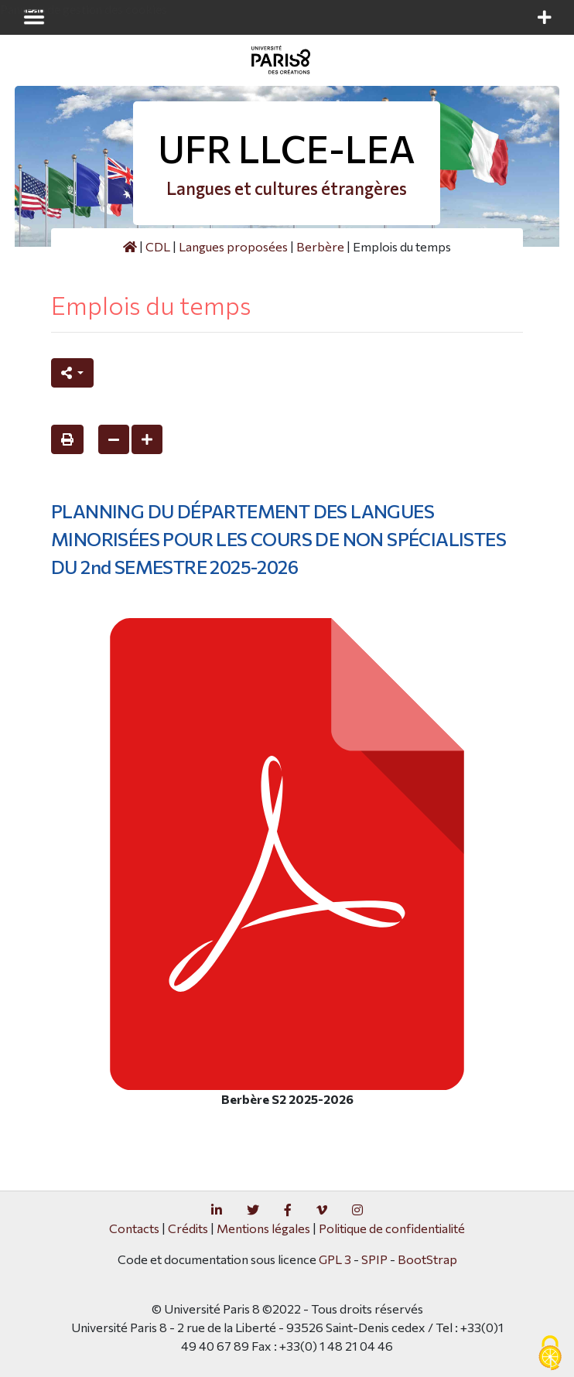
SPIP (374, 1259)
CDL (157, 246)
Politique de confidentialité (392, 1228)
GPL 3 (335, 1259)
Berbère (320, 246)
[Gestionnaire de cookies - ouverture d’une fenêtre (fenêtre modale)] (550, 1354)
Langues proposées (233, 246)
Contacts (134, 1228)
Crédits (188, 1228)
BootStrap (427, 1259)
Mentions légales (263, 1228)
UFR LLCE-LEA (286, 148)
